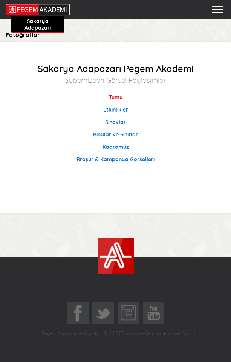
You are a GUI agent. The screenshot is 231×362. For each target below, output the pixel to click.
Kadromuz (115, 147)
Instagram (128, 313)
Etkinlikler (115, 110)
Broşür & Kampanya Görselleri (115, 159)
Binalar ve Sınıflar (115, 134)
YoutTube (153, 313)
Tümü (115, 97)
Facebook (78, 313)
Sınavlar (115, 122)
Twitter (103, 313)
